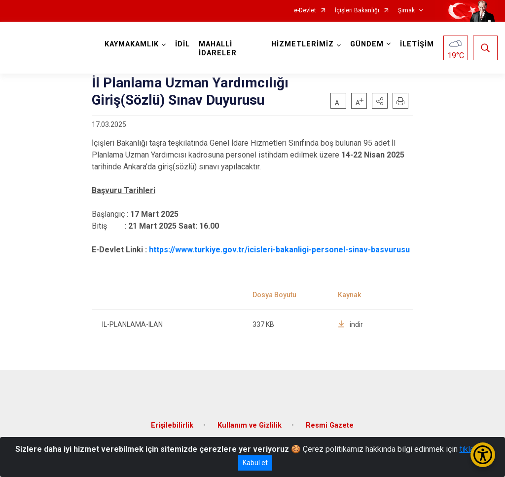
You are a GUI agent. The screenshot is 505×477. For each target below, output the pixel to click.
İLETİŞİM (417, 44)
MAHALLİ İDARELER (218, 48)
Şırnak (406, 10)
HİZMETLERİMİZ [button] (302, 44)
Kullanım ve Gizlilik (249, 425)
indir (350, 324)
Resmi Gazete (330, 425)
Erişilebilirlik (172, 425)
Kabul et (255, 463)
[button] (380, 101)
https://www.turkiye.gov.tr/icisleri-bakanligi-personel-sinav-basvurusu (279, 249)
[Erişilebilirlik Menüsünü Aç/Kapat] (482, 454)
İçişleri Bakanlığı (357, 10)
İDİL (182, 44)
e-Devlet (305, 10)
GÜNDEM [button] (367, 44)
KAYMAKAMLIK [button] (132, 44)
